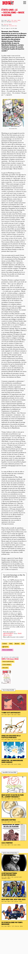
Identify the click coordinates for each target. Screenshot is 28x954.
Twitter (10, 643)
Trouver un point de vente (8, 661)
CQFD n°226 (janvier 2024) (14, 901)
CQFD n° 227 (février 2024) (15, 926)
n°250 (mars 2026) (13, 714)
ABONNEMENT (8, 633)
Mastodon (17, 643)
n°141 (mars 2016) (9, 659)
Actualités (14, 21)
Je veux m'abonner (7, 664)
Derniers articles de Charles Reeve (10, 853)
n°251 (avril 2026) (14, 764)
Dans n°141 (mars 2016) (9, 772)
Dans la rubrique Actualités (8, 690)
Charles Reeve (8, 24)
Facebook (5, 643)
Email (23, 643)
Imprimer (6, 646)
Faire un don (5, 667)
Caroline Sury (13, 25)
